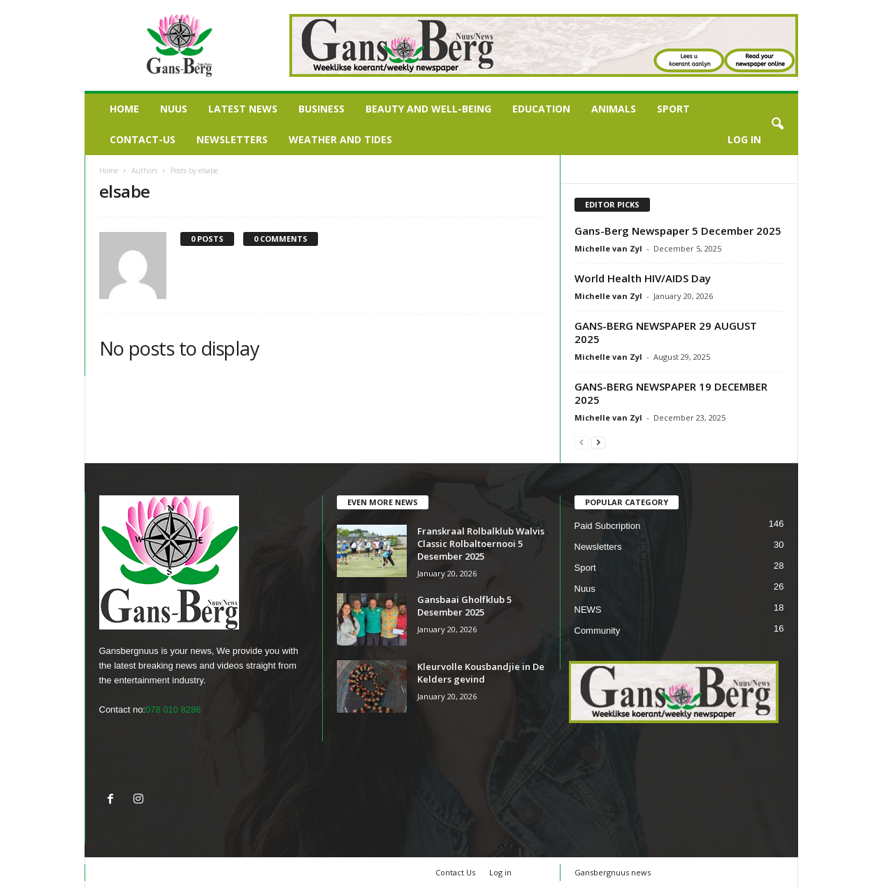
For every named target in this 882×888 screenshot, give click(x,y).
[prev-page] (581, 442)
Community (597, 630)
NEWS (588, 609)
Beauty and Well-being (428, 108)
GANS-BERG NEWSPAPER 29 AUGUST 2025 (665, 332)
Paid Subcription (607, 526)
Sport (673, 108)
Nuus (173, 108)
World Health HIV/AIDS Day (642, 278)
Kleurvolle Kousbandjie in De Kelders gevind (480, 672)
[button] (777, 124)
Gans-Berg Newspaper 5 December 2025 (677, 231)
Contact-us (142, 139)
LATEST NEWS (242, 108)
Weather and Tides (340, 139)
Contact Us (455, 872)
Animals (613, 108)
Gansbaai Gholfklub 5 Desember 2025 (464, 605)
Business (321, 108)
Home (124, 108)
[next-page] (598, 442)
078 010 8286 (173, 709)
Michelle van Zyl (608, 248)
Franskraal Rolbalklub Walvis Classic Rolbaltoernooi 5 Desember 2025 (480, 543)
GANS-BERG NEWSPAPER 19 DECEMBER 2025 (670, 393)
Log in (744, 139)
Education (541, 108)
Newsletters (232, 139)
